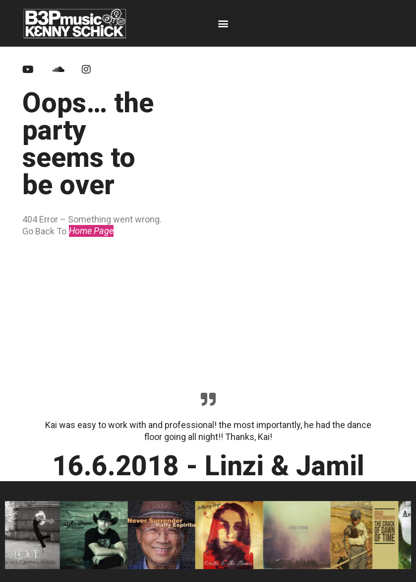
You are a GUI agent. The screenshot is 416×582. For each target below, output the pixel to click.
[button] (223, 23)
